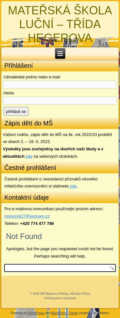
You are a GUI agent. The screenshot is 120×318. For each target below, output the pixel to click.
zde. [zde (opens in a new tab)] (74, 186)
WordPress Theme (64, 313)
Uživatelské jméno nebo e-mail (32, 77)
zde (29, 156)
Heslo (9, 93)
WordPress (36, 313)
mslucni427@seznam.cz (27, 216)
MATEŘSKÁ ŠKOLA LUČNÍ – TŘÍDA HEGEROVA (60, 24)
